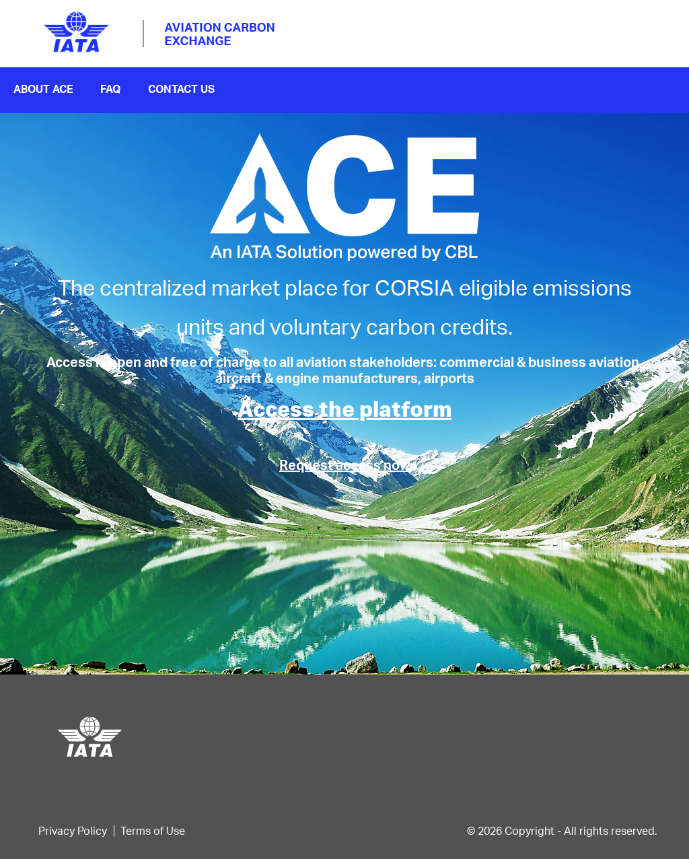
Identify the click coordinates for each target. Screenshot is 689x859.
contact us (181, 88)
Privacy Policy (72, 830)
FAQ (110, 88)
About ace (43, 88)
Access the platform (344, 408)
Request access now (344, 464)
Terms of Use (152, 830)
